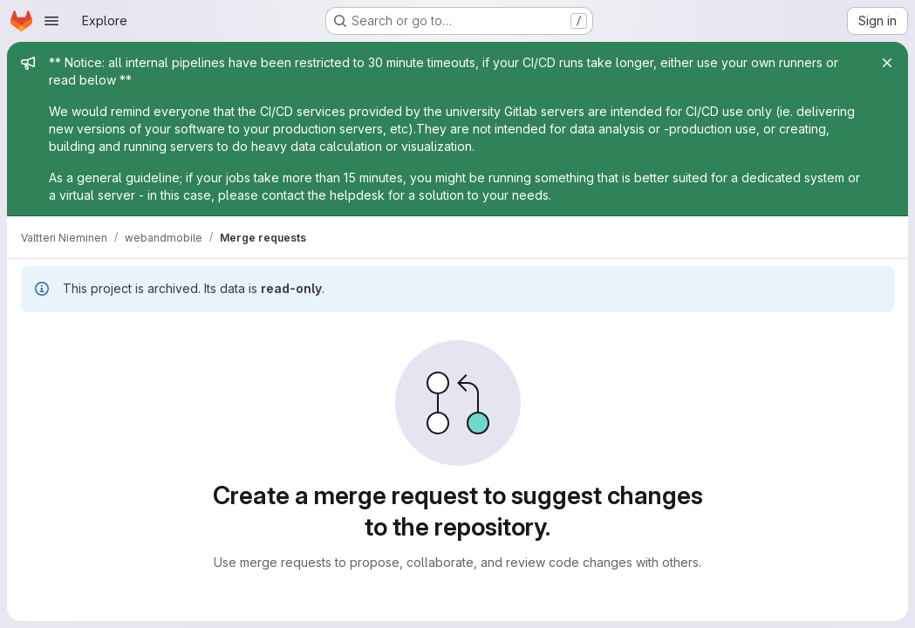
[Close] (887, 62)
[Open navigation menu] (51, 21)
